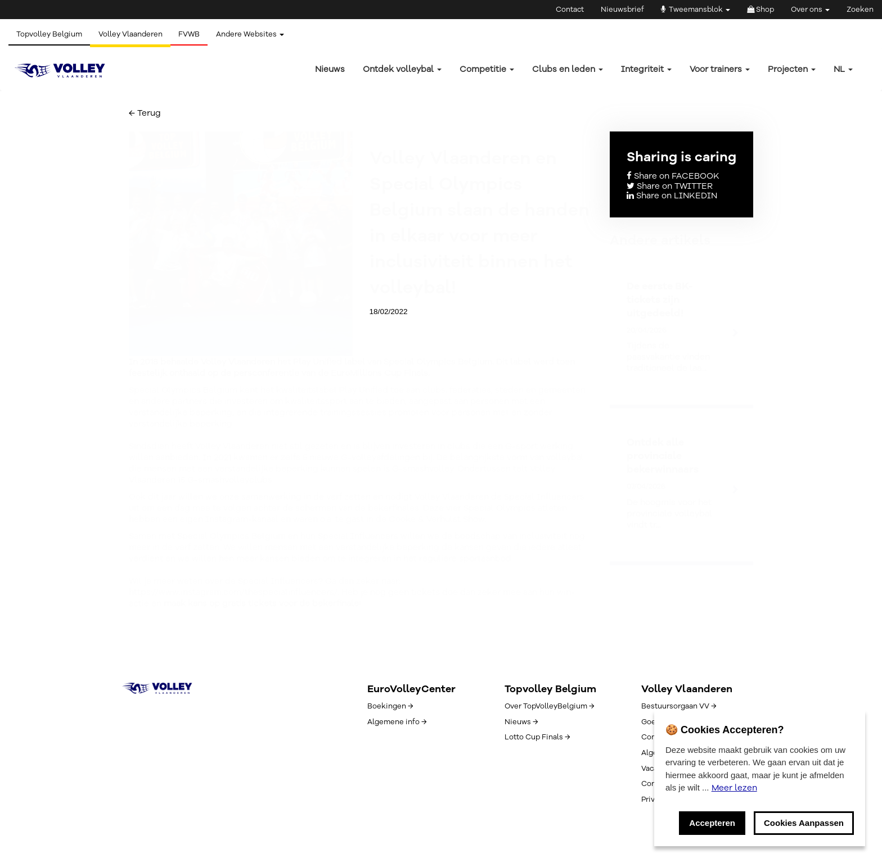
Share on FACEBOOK (673, 175)
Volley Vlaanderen (132, 34)
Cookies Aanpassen (804, 823)
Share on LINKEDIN (672, 195)
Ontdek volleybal (402, 69)
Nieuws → (521, 722)
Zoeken (860, 9)
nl (843, 69)
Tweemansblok (695, 9)
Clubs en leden (567, 69)
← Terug (145, 113)
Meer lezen (734, 787)
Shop (760, 9)
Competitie (487, 69)
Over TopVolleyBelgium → (549, 706)
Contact (570, 9)
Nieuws (330, 69)
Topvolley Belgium (50, 34)
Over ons (810, 9)
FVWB (191, 34)
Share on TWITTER (670, 186)
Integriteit (646, 69)
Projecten (792, 69)
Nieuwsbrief (622, 9)
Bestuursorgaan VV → (678, 706)
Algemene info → (396, 722)
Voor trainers (720, 69)
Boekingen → (390, 706)
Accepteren (712, 823)
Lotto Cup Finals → (537, 737)
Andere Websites (253, 34)
